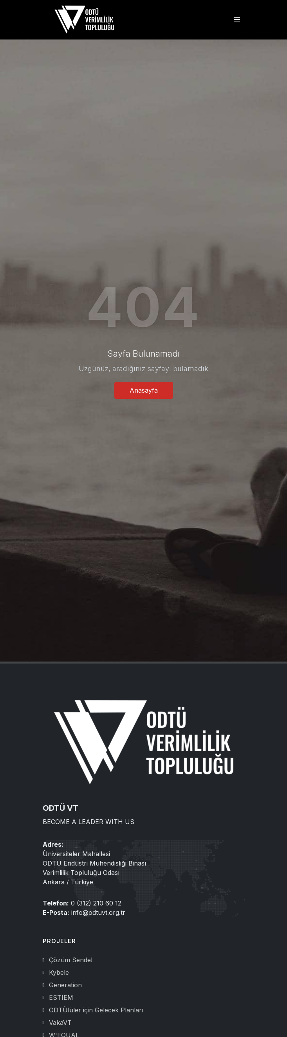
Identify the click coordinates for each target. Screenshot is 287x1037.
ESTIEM (61, 997)
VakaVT (60, 1022)
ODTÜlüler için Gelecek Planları (96, 1010)
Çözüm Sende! (70, 960)
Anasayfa (144, 390)
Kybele (59, 972)
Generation (65, 985)
